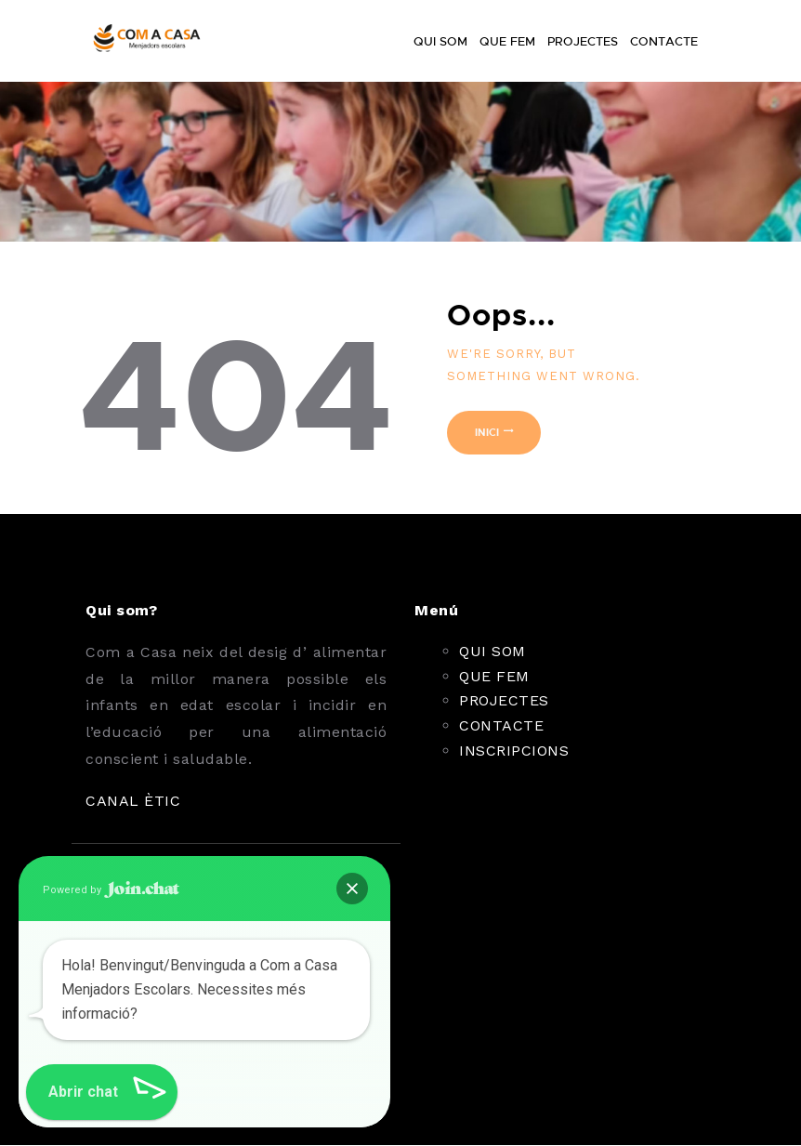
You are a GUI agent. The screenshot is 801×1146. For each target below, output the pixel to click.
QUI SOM (492, 651)
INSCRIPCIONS (514, 750)
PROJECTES (504, 700)
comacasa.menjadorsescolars (230, 1071)
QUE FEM (494, 676)
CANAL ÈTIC (132, 801)
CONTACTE (501, 725)
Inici (487, 432)
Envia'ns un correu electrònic (232, 989)
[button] (54, 1092)
